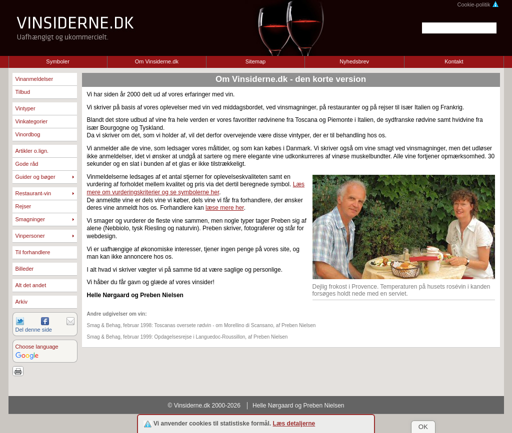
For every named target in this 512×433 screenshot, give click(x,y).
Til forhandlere (33, 252)
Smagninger (30, 219)
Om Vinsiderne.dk (156, 61)
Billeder (25, 269)
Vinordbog (28, 134)
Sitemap (256, 61)
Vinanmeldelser (35, 79)
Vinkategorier (32, 121)
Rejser (24, 206)
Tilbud (23, 92)
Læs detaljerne (294, 423)
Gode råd (27, 164)
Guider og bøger (36, 177)
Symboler (57, 61)
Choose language (37, 347)
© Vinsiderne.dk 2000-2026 (204, 405)
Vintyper (26, 108)
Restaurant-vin (34, 193)
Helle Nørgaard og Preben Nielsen (298, 405)
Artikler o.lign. (32, 151)
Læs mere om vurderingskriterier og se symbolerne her (196, 188)
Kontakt (453, 61)
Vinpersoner (30, 236)
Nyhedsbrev (354, 61)
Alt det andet (31, 285)
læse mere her (225, 207)
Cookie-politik (477, 4)
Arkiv (22, 302)
